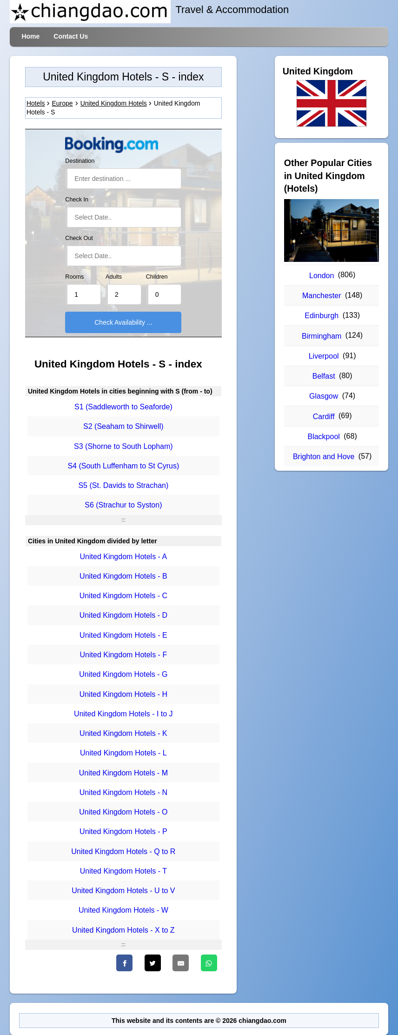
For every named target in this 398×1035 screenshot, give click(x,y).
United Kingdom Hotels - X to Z (123, 930)
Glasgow (323, 396)
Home (30, 36)
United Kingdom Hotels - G (123, 675)
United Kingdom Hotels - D (123, 616)
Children (157, 277)
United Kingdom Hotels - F (123, 655)
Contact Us (70, 36)
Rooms (74, 277)
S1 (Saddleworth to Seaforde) (123, 407)
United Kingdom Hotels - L (123, 753)
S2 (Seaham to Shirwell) (123, 427)
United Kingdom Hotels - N (123, 792)
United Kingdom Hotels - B (123, 576)
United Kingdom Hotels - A (123, 557)
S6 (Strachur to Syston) (123, 505)
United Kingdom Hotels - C (123, 596)
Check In (76, 199)
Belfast (323, 376)
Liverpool (324, 356)
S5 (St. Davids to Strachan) (123, 485)
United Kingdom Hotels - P (123, 832)
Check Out (79, 238)
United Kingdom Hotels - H (123, 694)
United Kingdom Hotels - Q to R (123, 851)
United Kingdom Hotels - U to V (123, 891)
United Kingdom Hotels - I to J (123, 714)
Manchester (321, 296)
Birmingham (321, 336)
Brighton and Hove (324, 457)
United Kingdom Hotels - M (123, 773)
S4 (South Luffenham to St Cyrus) (123, 466)
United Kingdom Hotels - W (123, 911)
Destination (79, 161)
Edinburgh (321, 316)
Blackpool (323, 437)
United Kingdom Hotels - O (123, 812)
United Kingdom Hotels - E (123, 635)
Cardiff (324, 417)
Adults (114, 277)
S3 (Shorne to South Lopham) (123, 446)
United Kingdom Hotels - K (123, 733)
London (321, 276)
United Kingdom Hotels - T (123, 871)
